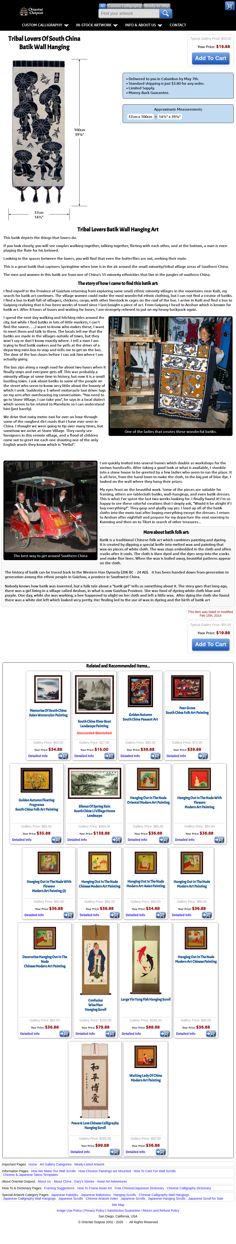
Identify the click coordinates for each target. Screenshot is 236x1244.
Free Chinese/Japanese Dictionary (139, 1188)
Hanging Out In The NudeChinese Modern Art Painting (99, 884)
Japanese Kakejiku (64, 1195)
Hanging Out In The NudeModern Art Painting (192, 884)
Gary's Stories (84, 1181)
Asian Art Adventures (112, 1181)
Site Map (118, 1205)
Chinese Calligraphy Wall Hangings (164, 1195)
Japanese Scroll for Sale (205, 1198)
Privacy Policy (94, 1210)
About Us (44, 1181)
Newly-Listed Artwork (89, 1164)
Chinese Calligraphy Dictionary (189, 1188)
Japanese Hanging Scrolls (167, 1198)
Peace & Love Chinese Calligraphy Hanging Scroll (95, 1125)
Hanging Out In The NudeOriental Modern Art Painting (148, 800)
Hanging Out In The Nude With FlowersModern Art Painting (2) (49, 886)
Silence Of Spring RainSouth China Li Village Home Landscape (94, 811)
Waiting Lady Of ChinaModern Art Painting (145, 1078)
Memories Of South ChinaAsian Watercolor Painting (48, 713)
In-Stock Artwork (97, 25)
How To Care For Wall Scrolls (155, 1171)
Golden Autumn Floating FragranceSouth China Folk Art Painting (36, 805)
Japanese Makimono (96, 1195)
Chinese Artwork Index (102, 1198)
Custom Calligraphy (45, 25)
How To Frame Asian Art (94, 1188)
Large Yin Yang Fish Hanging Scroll (146, 999)
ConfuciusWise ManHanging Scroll (95, 1005)
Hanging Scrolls (124, 1195)
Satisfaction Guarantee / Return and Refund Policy (143, 1210)
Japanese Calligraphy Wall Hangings (29, 1198)
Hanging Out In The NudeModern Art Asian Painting (146, 883)
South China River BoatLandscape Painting (94, 723)
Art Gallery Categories (56, 1164)
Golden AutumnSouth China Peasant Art (140, 717)
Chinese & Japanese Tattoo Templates (30, 1175)
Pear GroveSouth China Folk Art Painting (187, 710)
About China (62, 1181)
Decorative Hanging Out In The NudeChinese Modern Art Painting (44, 962)
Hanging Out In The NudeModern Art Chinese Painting (196, 959)
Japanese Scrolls (70, 1198)
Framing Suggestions (59, 1188)
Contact (178, 25)
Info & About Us (143, 25)
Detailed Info (38, 756)
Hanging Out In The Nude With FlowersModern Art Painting (199, 802)
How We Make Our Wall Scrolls (53, 1171)
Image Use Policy (69, 1210)
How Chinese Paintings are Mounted (105, 1171)
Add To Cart (210, 58)
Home (33, 1164)
